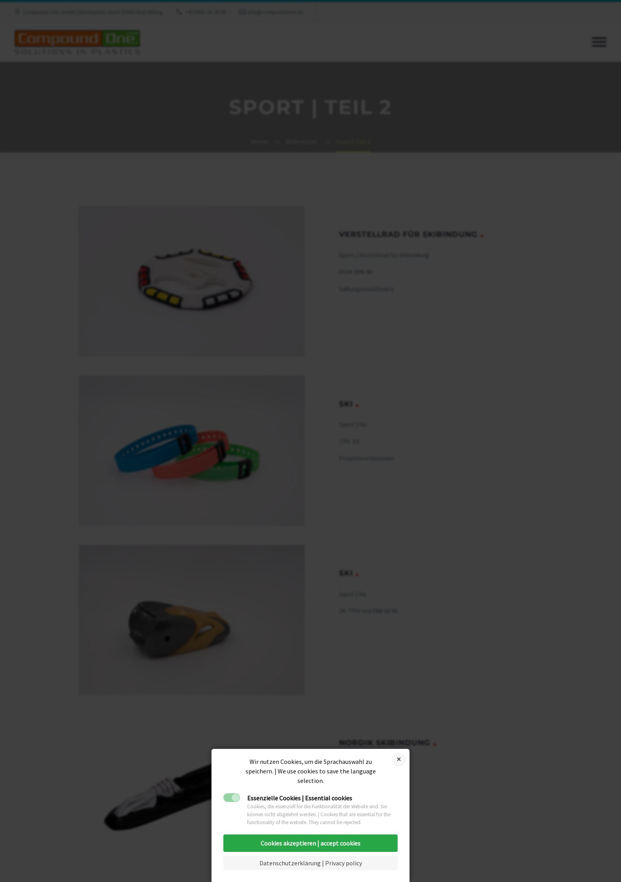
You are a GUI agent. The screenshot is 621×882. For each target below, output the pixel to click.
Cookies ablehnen (399, 760)
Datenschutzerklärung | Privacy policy (310, 863)
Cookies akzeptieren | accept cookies (310, 843)
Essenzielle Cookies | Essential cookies (299, 798)
